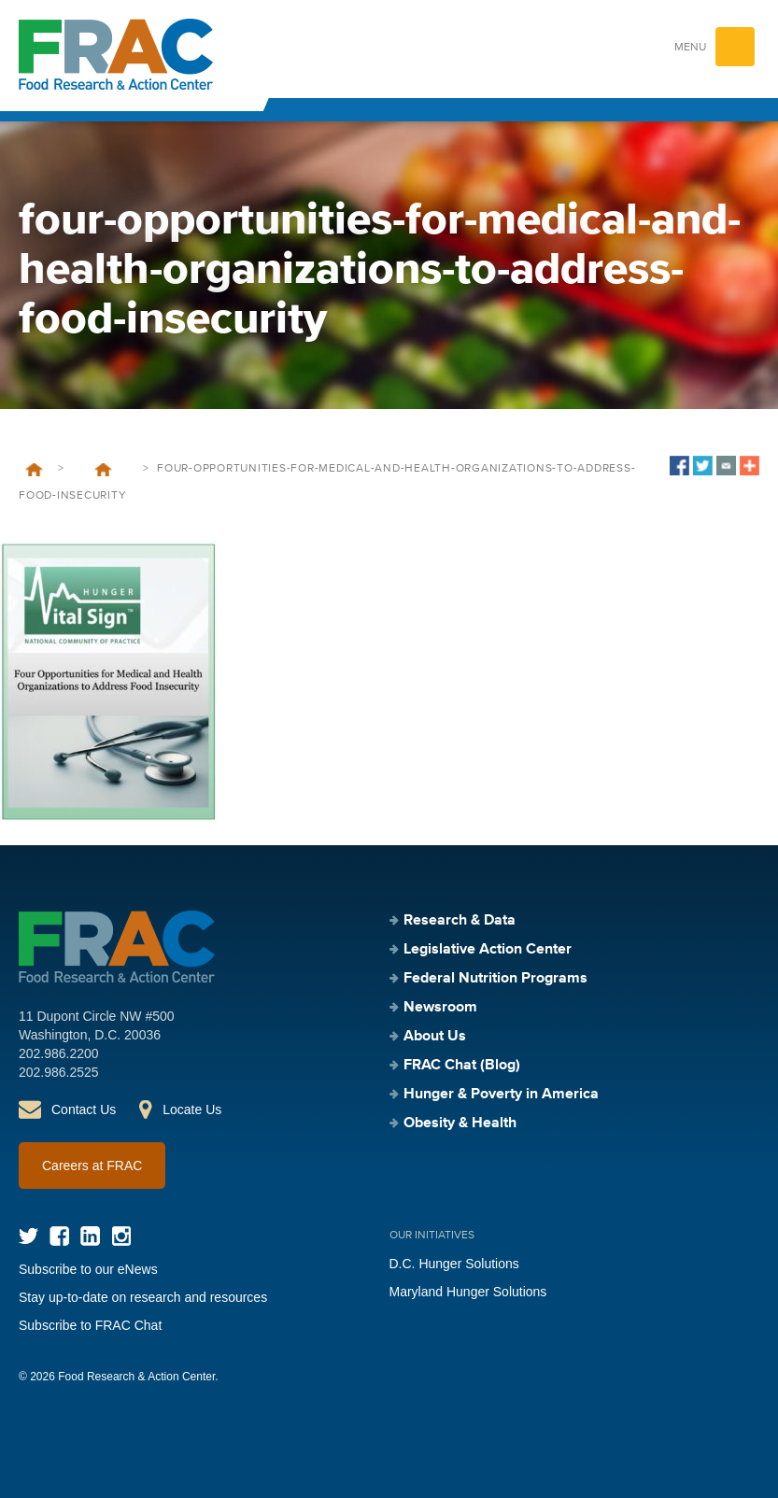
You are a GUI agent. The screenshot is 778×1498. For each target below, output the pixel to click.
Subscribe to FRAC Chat (90, 1325)
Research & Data (459, 920)
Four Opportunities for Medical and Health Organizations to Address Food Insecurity (103, 470)
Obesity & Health (459, 1123)
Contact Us (83, 1109)
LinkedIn (90, 1236)
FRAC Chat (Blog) (461, 1065)
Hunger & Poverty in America (501, 1094)
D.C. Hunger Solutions (454, 1263)
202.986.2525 (59, 1072)
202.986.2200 (59, 1053)
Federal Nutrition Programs (495, 978)
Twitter (28, 1236)
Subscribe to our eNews (88, 1269)
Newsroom (440, 1007)
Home (34, 470)
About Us (434, 1036)
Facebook (59, 1236)
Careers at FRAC (92, 1165)
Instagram (121, 1236)
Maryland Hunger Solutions (468, 1291)
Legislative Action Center (487, 949)
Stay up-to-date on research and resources (143, 1297)
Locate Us (192, 1109)
